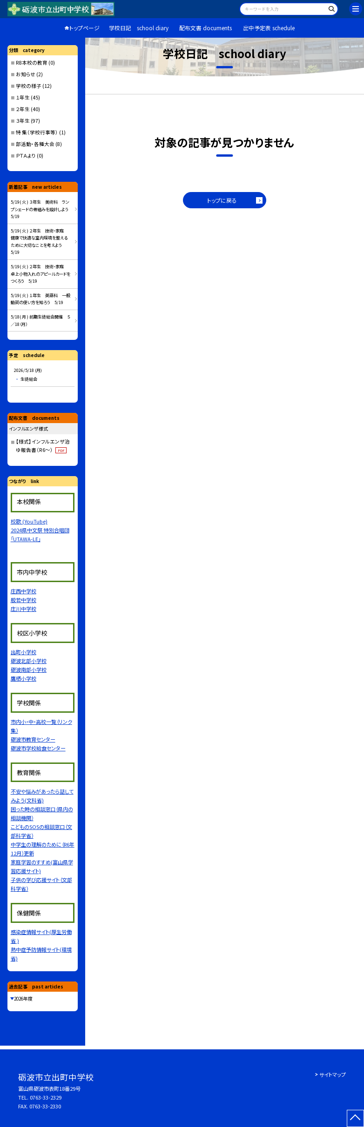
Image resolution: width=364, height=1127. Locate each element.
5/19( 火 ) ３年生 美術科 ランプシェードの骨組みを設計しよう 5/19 (42, 209)
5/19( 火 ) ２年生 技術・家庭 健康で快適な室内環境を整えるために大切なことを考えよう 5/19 (39, 241)
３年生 (23, 120)
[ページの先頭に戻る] (355, 1118)
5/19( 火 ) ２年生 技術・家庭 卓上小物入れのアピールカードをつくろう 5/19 (40, 273)
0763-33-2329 (45, 1097)
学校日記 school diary (139, 28)
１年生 (23, 97)
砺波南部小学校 (29, 669)
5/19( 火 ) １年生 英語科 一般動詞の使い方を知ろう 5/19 (40, 299)
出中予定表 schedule (269, 28)
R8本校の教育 (31, 62)
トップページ (84, 28)
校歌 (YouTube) (29, 521)
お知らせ (25, 74)
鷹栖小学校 (23, 678)
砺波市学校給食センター (38, 748)
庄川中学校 (23, 608)
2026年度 (23, 998)
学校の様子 (28, 85)
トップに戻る (222, 200)
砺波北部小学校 (29, 660)
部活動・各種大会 (35, 143)
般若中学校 (23, 599)
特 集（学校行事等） (37, 132)
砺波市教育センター (33, 739)
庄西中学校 (23, 591)
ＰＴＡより (26, 155)
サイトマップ (332, 1074)
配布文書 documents (205, 28)
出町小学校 (23, 652)
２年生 (23, 109)
